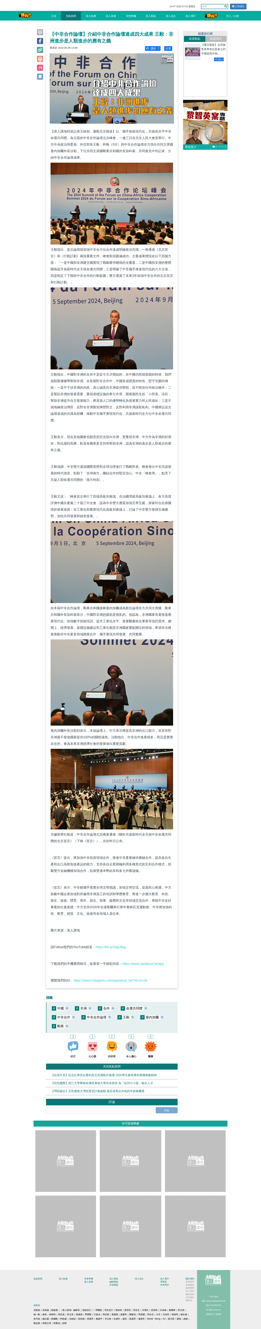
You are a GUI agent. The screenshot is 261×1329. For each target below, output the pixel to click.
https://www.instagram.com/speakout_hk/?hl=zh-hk (110, 980)
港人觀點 (151, 16)
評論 (166, 1110)
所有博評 (164, 1285)
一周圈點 (97, 1310)
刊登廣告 (190, 1297)
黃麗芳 (90, 1319)
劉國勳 (54, 1319)
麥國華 (172, 1310)
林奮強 (56, 1323)
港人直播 (111, 16)
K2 (164, 1319)
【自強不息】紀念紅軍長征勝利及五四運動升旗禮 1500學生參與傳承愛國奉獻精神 (104, 1075)
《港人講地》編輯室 (70, 1310)
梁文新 (171, 1319)
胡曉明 (52, 1314)
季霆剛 (88, 1314)
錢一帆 (37, 1314)
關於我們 (190, 1278)
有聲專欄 (131, 16)
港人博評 (191, 16)
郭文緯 (181, 1310)
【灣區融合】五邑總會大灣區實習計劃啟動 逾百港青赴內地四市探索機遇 (97, 1090)
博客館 (163, 1282)
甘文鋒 (108, 1319)
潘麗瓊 (114, 1314)
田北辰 (70, 1314)
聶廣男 (132, 1319)
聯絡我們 (190, 1294)
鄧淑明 (175, 1314)
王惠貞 (97, 1314)
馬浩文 (136, 1310)
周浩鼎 (61, 1314)
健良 (125, 1319)
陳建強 (132, 1314)
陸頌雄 (81, 1319)
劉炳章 (118, 1310)
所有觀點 (113, 1285)
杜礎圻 (117, 1319)
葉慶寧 (123, 1314)
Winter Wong (153, 1319)
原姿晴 (154, 1310)
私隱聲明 (190, 1282)
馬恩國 (141, 1314)
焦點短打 (86, 1310)
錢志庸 (45, 1319)
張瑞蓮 (45, 1310)
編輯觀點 (113, 1282)
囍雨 (64, 1323)
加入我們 (190, 1291)
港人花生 (171, 16)
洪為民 (166, 1314)
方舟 (158, 1314)
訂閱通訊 (238, 6)
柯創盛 (63, 1319)
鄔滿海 (79, 1314)
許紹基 (163, 1310)
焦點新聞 (71, 16)
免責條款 (190, 1285)
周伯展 (106, 1314)
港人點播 (91, 16)
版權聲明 (190, 1288)
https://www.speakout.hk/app (143, 964)
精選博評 (216, 38)
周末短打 (108, 1310)
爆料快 (189, 1300)
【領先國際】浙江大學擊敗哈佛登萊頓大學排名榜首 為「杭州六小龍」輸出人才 (102, 1083)
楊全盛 (184, 1314)
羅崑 (179, 1319)
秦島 (44, 1314)
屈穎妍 (37, 1310)
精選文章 (46, 1323)
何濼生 (145, 1310)
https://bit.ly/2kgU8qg (111, 947)
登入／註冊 (232, 16)
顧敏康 (54, 1310)
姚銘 (185, 1319)
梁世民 (127, 1310)
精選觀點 (194, 38)
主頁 (53, 16)
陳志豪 (37, 1323)
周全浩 (150, 1314)
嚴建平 (99, 1319)
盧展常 (141, 1319)
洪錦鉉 (72, 1319)
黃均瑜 (37, 1319)
